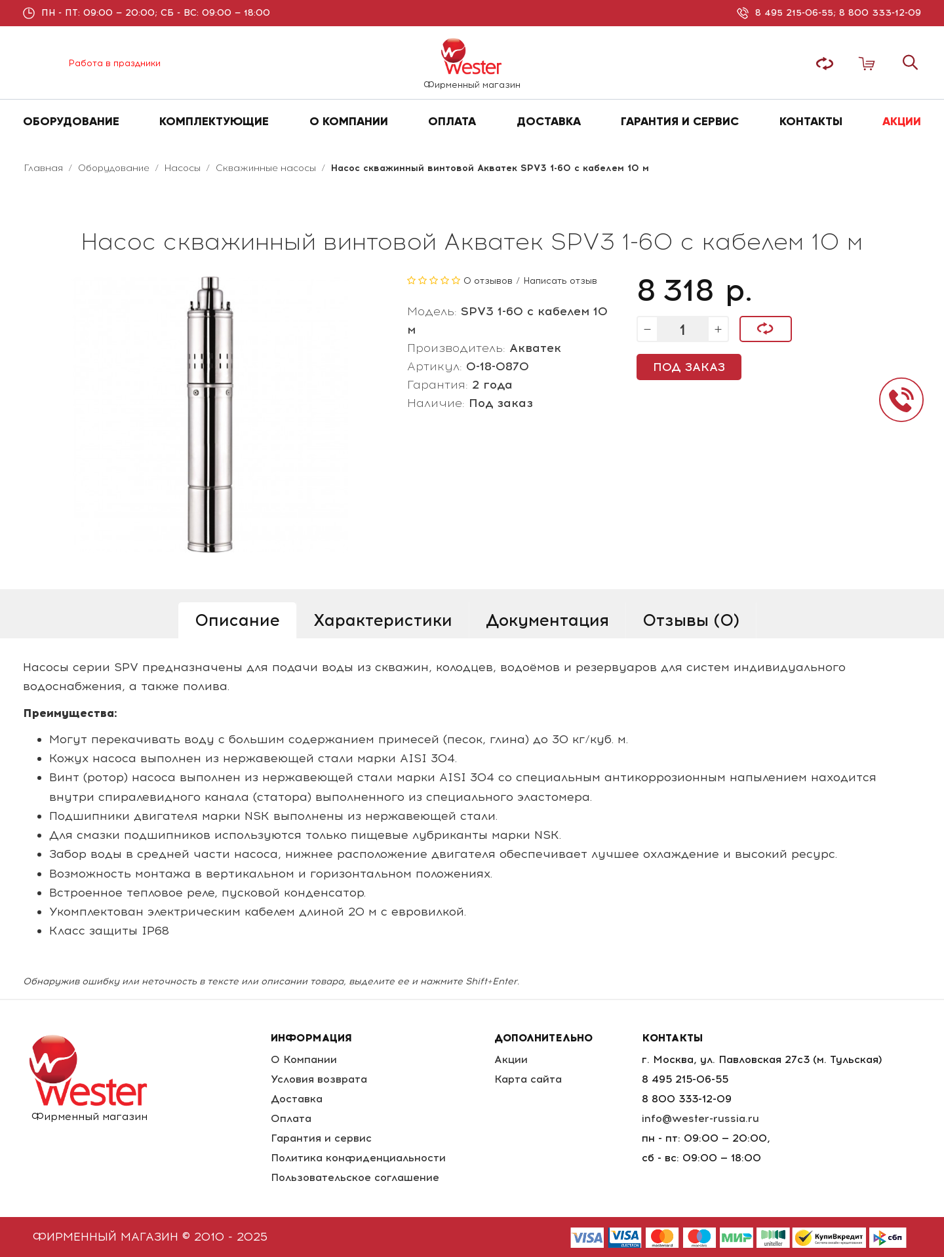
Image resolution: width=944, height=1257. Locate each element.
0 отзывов (488, 280)
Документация (547, 620)
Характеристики (382, 620)
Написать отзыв (560, 280)
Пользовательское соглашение (355, 1177)
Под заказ (689, 367)
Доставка (297, 1099)
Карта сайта (528, 1079)
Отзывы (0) (690, 620)
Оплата (291, 1118)
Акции (511, 1059)
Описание (237, 620)
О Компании (304, 1059)
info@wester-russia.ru (700, 1118)
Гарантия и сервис (321, 1138)
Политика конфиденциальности (358, 1157)
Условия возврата (319, 1079)
